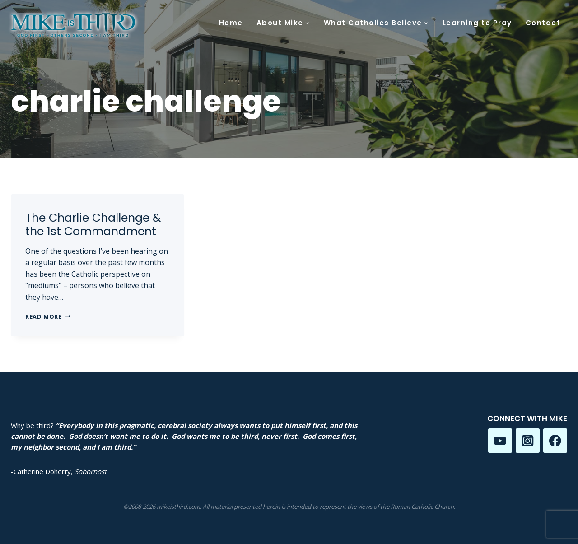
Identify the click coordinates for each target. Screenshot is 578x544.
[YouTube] (500, 440)
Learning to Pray (477, 23)
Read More (47, 316)
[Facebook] (555, 440)
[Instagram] (528, 440)
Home (231, 23)
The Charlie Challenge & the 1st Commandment (93, 224)
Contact (543, 23)
